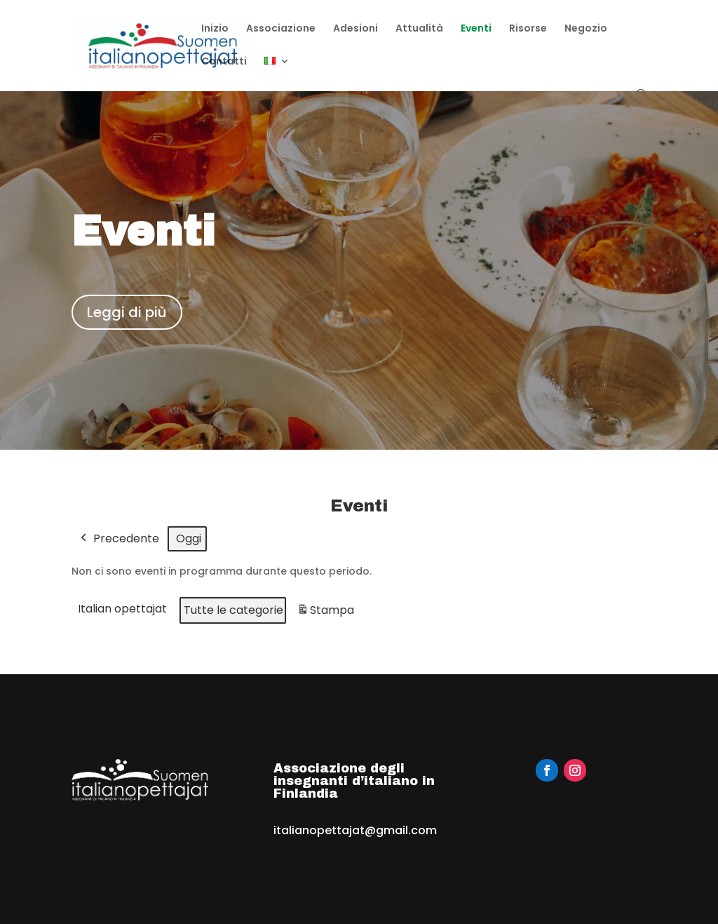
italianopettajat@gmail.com (355, 830)
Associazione (281, 29)
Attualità (419, 29)
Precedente (118, 539)
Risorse (528, 29)
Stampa (325, 613)
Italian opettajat (122, 609)
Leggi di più (127, 312)
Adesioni (355, 29)
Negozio (585, 29)
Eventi (476, 29)
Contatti (224, 62)
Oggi (188, 538)
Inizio (215, 29)
